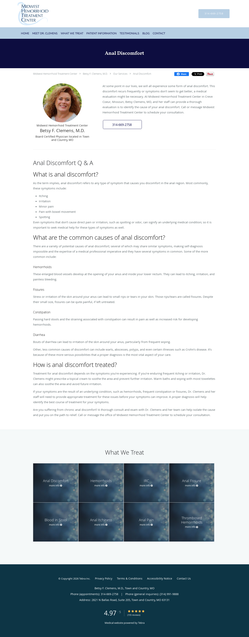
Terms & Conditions (129, 578)
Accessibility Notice (159, 578)
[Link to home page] (27, 13)
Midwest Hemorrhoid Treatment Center (55, 73)
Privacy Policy (103, 578)
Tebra (141, 623)
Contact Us (184, 578)
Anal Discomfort (142, 73)
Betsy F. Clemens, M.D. (95, 73)
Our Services (120, 73)
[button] (122, 124)
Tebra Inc (84, 578)
